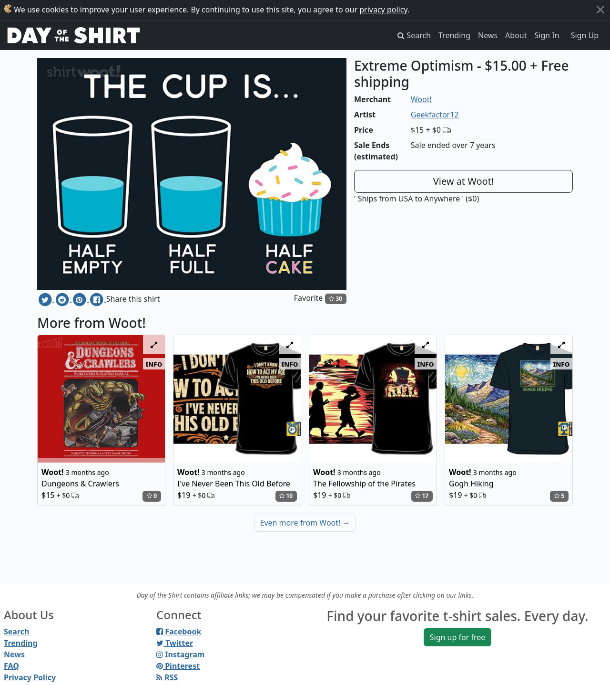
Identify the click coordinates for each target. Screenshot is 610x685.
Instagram (180, 654)
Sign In (547, 35)
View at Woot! (463, 181)
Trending (454, 35)
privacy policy (383, 9)
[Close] (600, 9)
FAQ (11, 666)
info (154, 363)
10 (286, 496)
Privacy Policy (30, 677)
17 (421, 496)
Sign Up (585, 35)
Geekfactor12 (435, 114)
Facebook (178, 631)
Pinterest (178, 666)
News (488, 35)
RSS (167, 677)
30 (335, 299)
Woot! (421, 99)
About (516, 35)
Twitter (174, 643)
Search (16, 631)
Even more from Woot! (305, 522)
